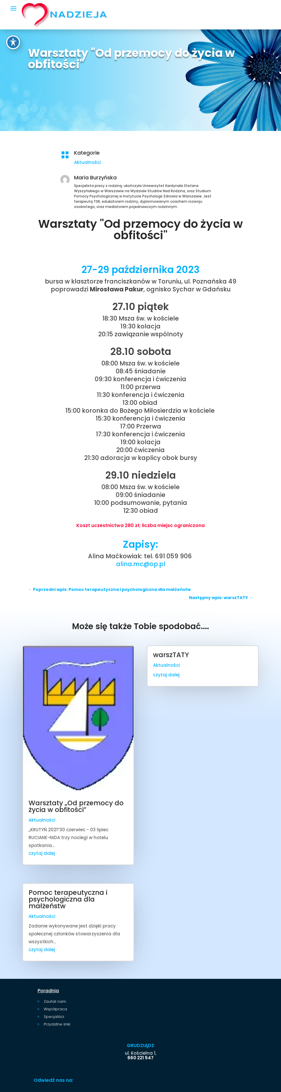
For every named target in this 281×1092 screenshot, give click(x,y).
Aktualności (87, 162)
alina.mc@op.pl (140, 564)
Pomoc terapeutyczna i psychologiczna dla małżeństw (68, 899)
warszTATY (171, 654)
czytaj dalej (42, 853)
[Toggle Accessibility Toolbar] (13, 42)
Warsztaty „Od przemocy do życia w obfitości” (76, 806)
